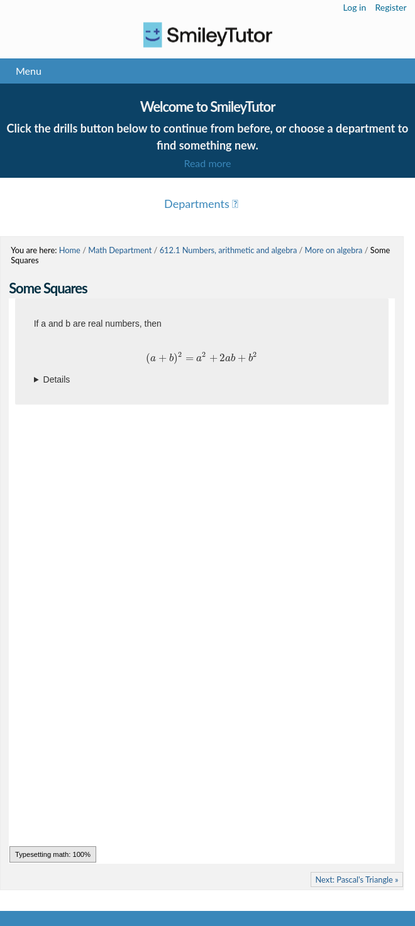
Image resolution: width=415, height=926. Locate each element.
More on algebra (334, 250)
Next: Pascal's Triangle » (357, 879)
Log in (355, 7)
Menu (29, 71)
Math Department (120, 250)
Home (69, 250)
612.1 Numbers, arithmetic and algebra (228, 250)
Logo (207, 35)
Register (390, 7)
